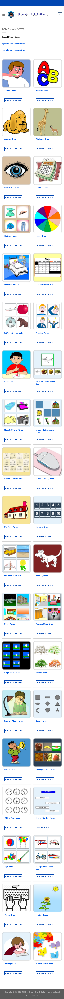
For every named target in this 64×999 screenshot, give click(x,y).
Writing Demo (10, 964)
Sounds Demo (9, 770)
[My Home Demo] (16, 510)
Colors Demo (41, 236)
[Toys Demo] (16, 849)
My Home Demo (11, 527)
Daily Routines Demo (12, 284)
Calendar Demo (42, 187)
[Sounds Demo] (16, 752)
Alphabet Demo (42, 91)
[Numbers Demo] (47, 510)
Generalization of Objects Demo (46, 382)
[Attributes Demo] (47, 122)
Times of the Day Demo (45, 818)
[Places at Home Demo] (47, 607)
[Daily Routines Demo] (16, 267)
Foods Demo (9, 382)
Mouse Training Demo (45, 479)
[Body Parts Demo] (16, 170)
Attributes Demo (42, 139)
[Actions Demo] (16, 73)
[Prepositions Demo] (16, 655)
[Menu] (3, 14)
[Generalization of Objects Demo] (47, 364)
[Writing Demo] (16, 946)
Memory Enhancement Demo (45, 431)
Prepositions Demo (12, 673)
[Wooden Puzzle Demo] (47, 946)
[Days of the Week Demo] (47, 267)
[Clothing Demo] (16, 219)
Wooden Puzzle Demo (44, 964)
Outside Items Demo (12, 576)
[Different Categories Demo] (16, 316)
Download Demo (13, 100)
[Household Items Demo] (16, 413)
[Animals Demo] (16, 122)
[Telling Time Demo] (16, 801)
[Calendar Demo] (47, 170)
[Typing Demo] (16, 898)
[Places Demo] (16, 607)
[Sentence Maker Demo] (16, 704)
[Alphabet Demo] (47, 73)
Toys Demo (8, 867)
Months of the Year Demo (14, 479)
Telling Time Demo (12, 818)
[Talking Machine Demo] (47, 752)
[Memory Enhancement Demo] (47, 413)
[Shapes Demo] (47, 704)
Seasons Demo (41, 673)
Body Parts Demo (11, 187)
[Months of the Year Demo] (16, 461)
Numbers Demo (42, 527)
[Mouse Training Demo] (47, 461)
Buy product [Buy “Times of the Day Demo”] (43, 828)
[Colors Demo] (47, 219)
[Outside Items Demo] (16, 558)
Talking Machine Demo (45, 770)
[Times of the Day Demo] (47, 801)
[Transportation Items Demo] (47, 849)
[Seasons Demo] (47, 655)
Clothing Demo (10, 236)
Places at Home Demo (44, 624)
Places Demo (9, 624)
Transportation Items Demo (44, 867)
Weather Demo (42, 915)
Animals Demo (10, 139)
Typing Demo (9, 915)
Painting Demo (42, 576)
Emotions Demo (42, 333)
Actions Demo (10, 91)
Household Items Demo (13, 430)
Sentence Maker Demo (13, 721)
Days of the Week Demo (45, 284)
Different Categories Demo (15, 333)
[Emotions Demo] (47, 316)
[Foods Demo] (16, 364)
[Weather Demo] (47, 898)
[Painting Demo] (47, 558)
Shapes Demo (41, 721)
